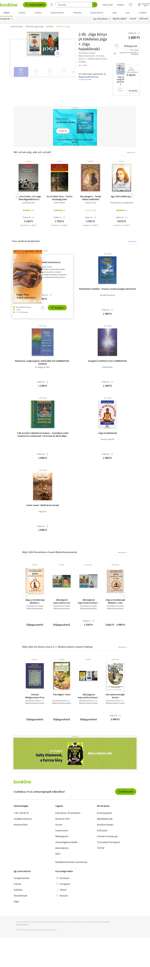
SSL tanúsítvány (22, 924)
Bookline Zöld (62, 818)
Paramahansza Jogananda (121, 202)
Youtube (61, 895)
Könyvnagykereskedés (66, 842)
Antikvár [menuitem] (77, 12)
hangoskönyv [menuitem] (57, 12)
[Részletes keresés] (51, 4)
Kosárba (133, 90)
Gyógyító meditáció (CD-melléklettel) (107, 360)
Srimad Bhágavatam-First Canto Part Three (34, 696)
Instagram (62, 884)
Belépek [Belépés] (120, 5)
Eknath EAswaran (107, 295)
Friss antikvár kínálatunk (26, 241)
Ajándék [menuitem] (142, 12)
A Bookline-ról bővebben (67, 812)
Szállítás (18, 889)
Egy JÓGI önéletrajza (121, 196)
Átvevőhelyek (20, 895)
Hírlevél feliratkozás (107, 836)
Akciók (133, 19)
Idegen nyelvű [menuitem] (96, 12)
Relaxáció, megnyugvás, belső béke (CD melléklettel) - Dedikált (42, 362)
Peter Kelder (59, 202)
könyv (28, 161)
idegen (35, 659)
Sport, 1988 (83, 65)
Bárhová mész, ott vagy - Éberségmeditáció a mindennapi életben (28, 198)
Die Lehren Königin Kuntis (115, 696)
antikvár (44, 251)
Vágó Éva (43, 511)
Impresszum (61, 830)
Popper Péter (46, 267)
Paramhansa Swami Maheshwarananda (35, 607)
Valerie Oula (90, 202)
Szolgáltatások (21, 878)
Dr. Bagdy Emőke (42, 367)
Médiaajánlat (61, 836)
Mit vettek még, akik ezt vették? (32, 152)
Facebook (62, 878)
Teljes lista (131, 152)
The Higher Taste (61, 694)
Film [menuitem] (127, 12)
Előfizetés (143, 19)
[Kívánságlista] (130, 4)
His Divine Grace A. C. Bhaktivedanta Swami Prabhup (34, 703)
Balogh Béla (107, 367)
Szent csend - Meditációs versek (42, 505)
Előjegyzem (130, 46)
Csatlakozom (125, 791)
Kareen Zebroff (107, 439)
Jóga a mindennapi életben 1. (35, 601)
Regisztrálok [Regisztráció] (108, 5)
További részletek (85, 79)
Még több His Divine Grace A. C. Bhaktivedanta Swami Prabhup (57, 646)
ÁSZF (57, 853)
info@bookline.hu (23, 818)
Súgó (16, 901)
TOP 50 (100, 847)
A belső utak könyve (50, 262)
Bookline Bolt (21, 824)
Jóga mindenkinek (107, 432)
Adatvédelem (62, 847)
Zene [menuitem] (114, 12)
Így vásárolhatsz (101, 18)
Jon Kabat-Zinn (28, 202)
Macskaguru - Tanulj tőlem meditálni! (90, 198)
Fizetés (17, 883)
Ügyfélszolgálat (119, 19)
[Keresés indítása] (94, 4)
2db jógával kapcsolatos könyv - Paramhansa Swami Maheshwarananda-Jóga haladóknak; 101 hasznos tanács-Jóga (88, 601)
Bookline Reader (105, 824)
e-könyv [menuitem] (38, 12)
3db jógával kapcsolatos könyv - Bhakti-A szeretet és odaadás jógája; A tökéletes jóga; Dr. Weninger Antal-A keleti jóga (88, 696)
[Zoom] (57, 53)
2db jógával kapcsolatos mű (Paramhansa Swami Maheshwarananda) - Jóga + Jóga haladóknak (61, 601)
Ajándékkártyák (104, 818)
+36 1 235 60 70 (21, 812)
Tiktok (60, 889)
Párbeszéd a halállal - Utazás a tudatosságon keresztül (107, 288)
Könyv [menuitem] (6, 12)
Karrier (58, 824)
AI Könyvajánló (34, 4)
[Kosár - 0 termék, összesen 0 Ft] (143, 4)
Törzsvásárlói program (108, 842)
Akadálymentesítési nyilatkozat (71, 862)
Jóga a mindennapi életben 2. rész (115, 601)
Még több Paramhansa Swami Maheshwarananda (49, 552)
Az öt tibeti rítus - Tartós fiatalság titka (59, 198)
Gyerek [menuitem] (21, 12)
